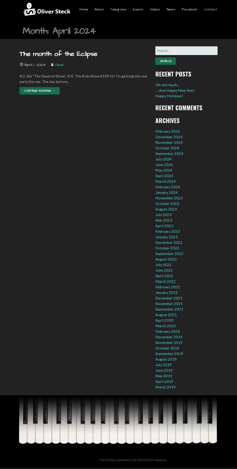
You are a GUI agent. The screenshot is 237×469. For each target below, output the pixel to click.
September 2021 (169, 309)
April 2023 (164, 225)
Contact (210, 9)
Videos (155, 9)
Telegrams (118, 9)
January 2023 (166, 237)
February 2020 (167, 331)
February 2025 (167, 131)
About (99, 9)
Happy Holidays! (169, 96)
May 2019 (163, 376)
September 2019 (169, 353)
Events (138, 9)
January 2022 (166, 292)
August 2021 (166, 314)
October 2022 (167, 248)
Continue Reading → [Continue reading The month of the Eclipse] (39, 91)
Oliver (60, 64)
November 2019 (169, 342)
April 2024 (164, 175)
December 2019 (168, 337)
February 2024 (167, 187)
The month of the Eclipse (58, 54)
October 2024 (167, 148)
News (171, 9)
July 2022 (163, 264)
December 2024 (168, 137)
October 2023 (167, 203)
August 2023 (166, 209)
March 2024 (165, 181)
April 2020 (164, 320)
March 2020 (165, 326)
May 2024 (163, 170)
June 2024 (164, 164)
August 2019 (166, 359)
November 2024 (169, 142)
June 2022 (164, 270)
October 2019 (167, 348)
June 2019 (164, 370)
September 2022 (169, 253)
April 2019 (164, 381)
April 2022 (164, 276)
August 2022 (166, 259)
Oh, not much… (167, 84)
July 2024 (163, 159)
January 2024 (166, 192)
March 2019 (165, 387)
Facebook (190, 9)
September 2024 (169, 153)
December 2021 (168, 298)
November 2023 (169, 198)
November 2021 (169, 303)
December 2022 (168, 242)
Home (83, 9)
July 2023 (163, 214)
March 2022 (165, 281)
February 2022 (167, 287)
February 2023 (167, 231)
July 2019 (163, 364)
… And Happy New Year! (175, 90)
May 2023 (163, 220)
